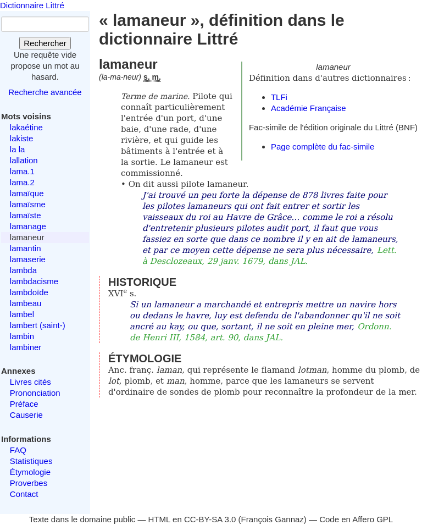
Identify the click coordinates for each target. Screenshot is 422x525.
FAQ (18, 450)
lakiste (22, 138)
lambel (22, 314)
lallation (24, 160)
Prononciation (35, 392)
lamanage (28, 226)
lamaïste (25, 215)
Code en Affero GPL (356, 519)
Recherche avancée (44, 92)
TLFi (279, 97)
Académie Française (308, 108)
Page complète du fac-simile (322, 146)
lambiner (26, 347)
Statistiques (31, 461)
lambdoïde (29, 292)
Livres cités (30, 381)
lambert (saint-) (37, 325)
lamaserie (28, 259)
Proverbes (28, 483)
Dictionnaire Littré (32, 5)
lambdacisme (34, 281)
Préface (24, 403)
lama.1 (22, 171)
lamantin (25, 248)
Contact (24, 494)
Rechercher (45, 43)
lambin (22, 336)
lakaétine (26, 127)
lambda (23, 270)
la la (17, 149)
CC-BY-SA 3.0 (210, 519)
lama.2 (22, 182)
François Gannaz (272, 519)
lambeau (26, 303)
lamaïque (27, 193)
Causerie (26, 414)
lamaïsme (28, 204)
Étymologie (30, 472)
